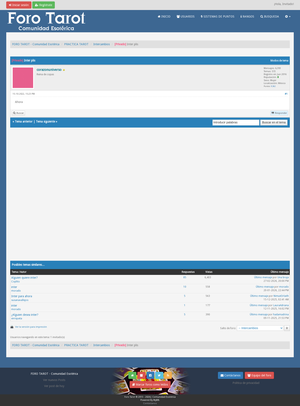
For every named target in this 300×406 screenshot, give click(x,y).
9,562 (273, 86)
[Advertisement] (135, 198)
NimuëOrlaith (281, 295)
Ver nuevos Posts (54, 380)
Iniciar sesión (19, 5)
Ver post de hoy (54, 386)
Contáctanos (230, 375)
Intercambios (101, 44)
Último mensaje (263, 277)
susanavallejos (19, 300)
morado (16, 290)
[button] (288, 16)
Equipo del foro (259, 375)
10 (184, 286)
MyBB (156, 400)
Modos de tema (279, 60)
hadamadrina (281, 314)
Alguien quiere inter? (24, 277)
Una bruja (283, 277)
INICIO (164, 16)
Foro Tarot (129, 397)
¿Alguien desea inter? (24, 314)
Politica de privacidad (245, 383)
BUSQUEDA (269, 16)
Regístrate (43, 5)
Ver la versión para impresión (31, 327)
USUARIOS (186, 16)
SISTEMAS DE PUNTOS (217, 16)
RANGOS (247, 16)
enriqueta (16, 318)
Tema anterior (23, 121)
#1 (286, 94)
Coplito (15, 281)
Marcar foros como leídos (150, 384)
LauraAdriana (281, 305)
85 (184, 277)
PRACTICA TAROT (76, 44)
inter (14, 287)
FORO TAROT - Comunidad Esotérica (35, 44)
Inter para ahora (21, 296)
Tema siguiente (45, 121)
